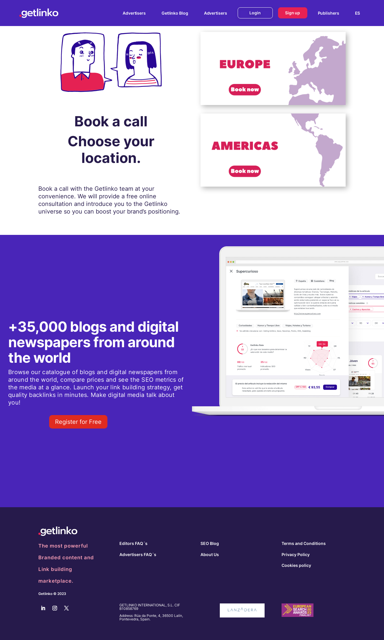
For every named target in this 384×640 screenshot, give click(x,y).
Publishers (328, 13)
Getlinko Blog (175, 13)
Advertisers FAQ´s (137, 554)
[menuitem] (357, 13)
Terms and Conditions (304, 543)
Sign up (292, 12)
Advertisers (134, 13)
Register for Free (78, 421)
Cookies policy (296, 565)
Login (255, 12)
